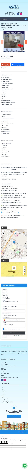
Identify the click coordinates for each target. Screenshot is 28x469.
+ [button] (3, 231)
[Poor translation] (5, 442)
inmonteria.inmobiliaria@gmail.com (10, 301)
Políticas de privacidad (7, 402)
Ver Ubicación (11, 271)
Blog (3, 395)
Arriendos (4, 391)
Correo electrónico (7, 313)
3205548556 (10, 14)
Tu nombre (5, 308)
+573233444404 (11, 13)
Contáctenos (5, 400)
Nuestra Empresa (6, 397)
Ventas (3, 389)
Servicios (4, 393)
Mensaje (5, 322)
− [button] (3, 234)
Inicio (3, 387)
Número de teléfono (7, 317)
